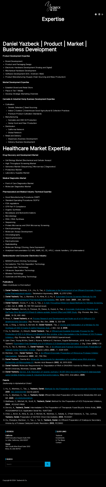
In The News (60, 440)
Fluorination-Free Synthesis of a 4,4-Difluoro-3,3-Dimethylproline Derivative (46, 343)
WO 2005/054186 (18, 392)
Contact (58, 442)
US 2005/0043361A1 (23, 398)
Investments (60, 438)
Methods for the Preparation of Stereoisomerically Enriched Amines (74, 389)
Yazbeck (59, 435)
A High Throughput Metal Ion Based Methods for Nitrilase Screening (73, 303)
